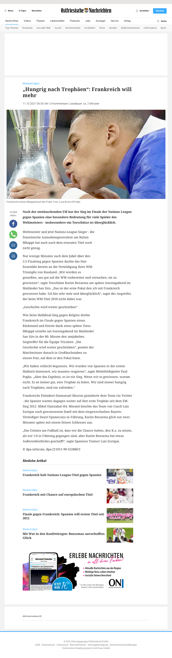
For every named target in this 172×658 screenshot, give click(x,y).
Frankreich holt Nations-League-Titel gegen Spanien (62, 475)
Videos (27, 21)
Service (114, 21)
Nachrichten (11, 21)
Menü (8, 11)
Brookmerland (73, 28)
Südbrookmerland (130, 28)
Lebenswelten (57, 21)
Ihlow (102, 28)
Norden (113, 28)
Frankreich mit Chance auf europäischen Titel (58, 494)
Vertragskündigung (98, 645)
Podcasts (75, 21)
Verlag (127, 21)
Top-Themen (11, 28)
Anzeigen (100, 21)
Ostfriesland (150, 28)
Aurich (58, 28)
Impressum (62, 645)
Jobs (87, 21)
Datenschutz (48, 645)
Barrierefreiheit (78, 645)
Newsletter (37, 10)
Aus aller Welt (44, 28)
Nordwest (27, 28)
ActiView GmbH (101, 648)
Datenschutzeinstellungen (123, 645)
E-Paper (22, 10)
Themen (40, 21)
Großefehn (89, 28)
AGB (37, 645)
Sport (163, 28)
